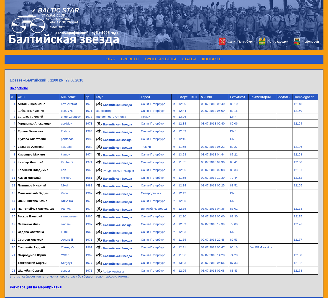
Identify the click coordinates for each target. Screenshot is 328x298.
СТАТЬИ (189, 59)
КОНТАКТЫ (212, 59)
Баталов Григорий (30, 116)
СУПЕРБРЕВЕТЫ (160, 59)
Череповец (306, 42)
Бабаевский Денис (31, 110)
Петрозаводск (273, 42)
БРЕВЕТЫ (130, 59)
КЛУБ (110, 59)
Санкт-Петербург (236, 42)
